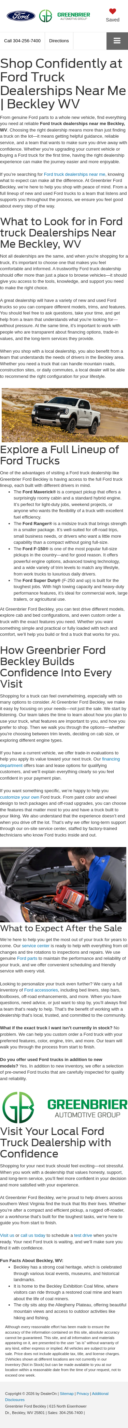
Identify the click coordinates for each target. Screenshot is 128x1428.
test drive (83, 1235)
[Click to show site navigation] (117, 41)
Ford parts (27, 958)
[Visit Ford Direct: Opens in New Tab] (88, 1413)
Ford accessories (41, 990)
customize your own (19, 797)
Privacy (83, 1394)
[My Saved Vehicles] (112, 15)
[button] (22, 40)
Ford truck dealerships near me (74, 174)
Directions (59, 40)
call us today (32, 1235)
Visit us (7, 1235)
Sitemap (67, 1394)
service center (35, 945)
